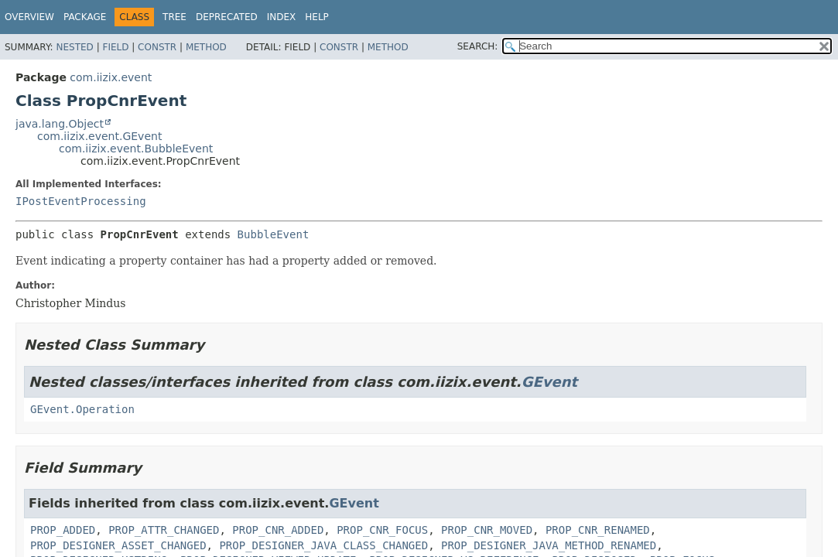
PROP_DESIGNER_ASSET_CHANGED (118, 545)
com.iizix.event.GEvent (99, 136)
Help (317, 17)
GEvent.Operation (82, 409)
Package (84, 17)
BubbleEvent (274, 234)
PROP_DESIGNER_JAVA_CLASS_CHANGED (323, 545)
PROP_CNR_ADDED (277, 530)
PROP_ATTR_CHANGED (163, 530)
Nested (74, 47)
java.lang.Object (59, 124)
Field (115, 47)
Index (281, 17)
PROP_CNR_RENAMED (598, 530)
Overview (29, 17)
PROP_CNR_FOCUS (382, 530)
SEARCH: (477, 46)
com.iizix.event (111, 77)
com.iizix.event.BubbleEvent (136, 148)
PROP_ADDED (62, 530)
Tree (174, 17)
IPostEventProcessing (80, 201)
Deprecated (227, 17)
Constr (157, 47)
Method (206, 47)
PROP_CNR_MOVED (486, 530)
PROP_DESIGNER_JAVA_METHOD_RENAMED (548, 545)
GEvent (549, 382)
